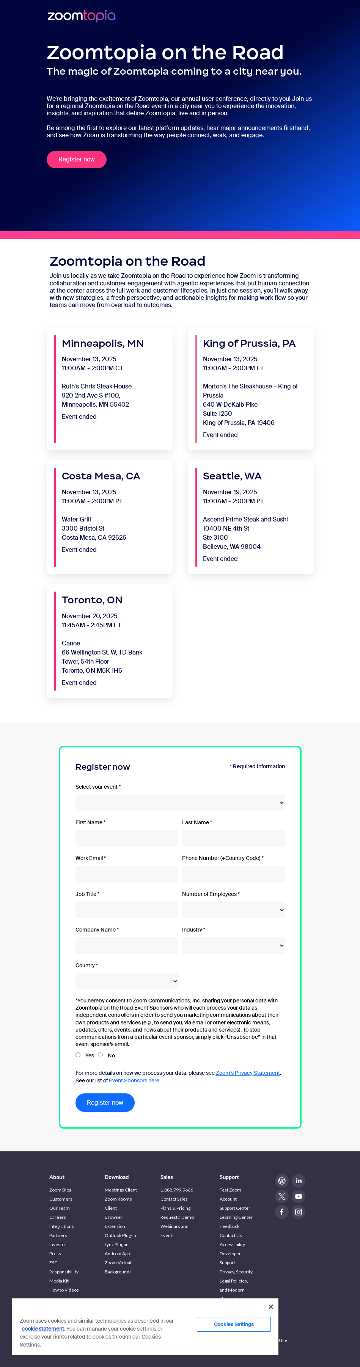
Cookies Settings (234, 1324)
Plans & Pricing (175, 1208)
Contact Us (231, 1235)
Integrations (61, 1226)
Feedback (229, 1226)
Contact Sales (174, 1199)
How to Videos (64, 1290)
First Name (88, 822)
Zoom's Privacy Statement (248, 1072)
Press (55, 1253)
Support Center (235, 1208)
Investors (59, 1244)
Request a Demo (177, 1217)
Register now (76, 159)
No (111, 1055)
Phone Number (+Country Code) (221, 858)
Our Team (59, 1208)
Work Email (89, 858)
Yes (89, 1055)
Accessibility (232, 1244)
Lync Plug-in (117, 1244)
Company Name (95, 929)
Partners (58, 1235)
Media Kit (59, 1281)
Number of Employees (209, 894)
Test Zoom (230, 1190)
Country (85, 965)
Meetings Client (121, 1190)
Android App (117, 1253)
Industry (192, 929)
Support (229, 1177)
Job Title (85, 894)
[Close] (271, 1306)
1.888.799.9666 (176, 1190)
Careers (57, 1217)
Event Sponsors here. (134, 1080)
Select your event (96, 786)
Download (117, 1177)
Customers (60, 1199)
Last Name (195, 822)
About (56, 1177)
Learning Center (236, 1217)
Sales (166, 1177)
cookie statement (43, 1328)
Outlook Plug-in (120, 1235)
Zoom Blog (60, 1190)
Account (228, 1199)
